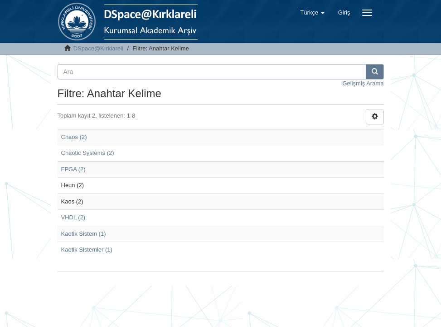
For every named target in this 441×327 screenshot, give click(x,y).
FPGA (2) (73, 169)
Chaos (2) (74, 137)
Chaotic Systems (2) (87, 152)
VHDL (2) (73, 217)
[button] (312, 12)
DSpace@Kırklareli (98, 48)
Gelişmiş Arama (362, 83)
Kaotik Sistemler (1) (86, 249)
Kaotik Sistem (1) (83, 233)
